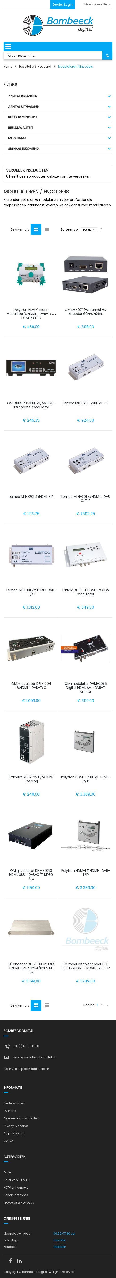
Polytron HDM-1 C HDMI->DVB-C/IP (85, 779)
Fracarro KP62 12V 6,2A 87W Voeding (31, 779)
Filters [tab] (10, 84)
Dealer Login (63, 4)
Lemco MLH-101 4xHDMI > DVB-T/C (31, 592)
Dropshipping (14, 1133)
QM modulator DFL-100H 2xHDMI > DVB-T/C (31, 685)
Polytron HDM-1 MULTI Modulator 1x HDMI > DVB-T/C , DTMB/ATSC (31, 313)
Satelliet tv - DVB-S (17, 1180)
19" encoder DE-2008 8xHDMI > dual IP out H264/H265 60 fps (31, 968)
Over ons (10, 1111)
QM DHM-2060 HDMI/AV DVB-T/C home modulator (31, 405)
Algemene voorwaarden (21, 1118)
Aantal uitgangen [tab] (23, 106)
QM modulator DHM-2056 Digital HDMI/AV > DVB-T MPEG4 (86, 687)
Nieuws (9, 1141)
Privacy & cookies (16, 1126)
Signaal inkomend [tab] (23, 148)
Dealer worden (14, 1103)
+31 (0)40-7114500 (26, 1046)
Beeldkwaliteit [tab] (20, 127)
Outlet (8, 1172)
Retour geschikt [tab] (22, 117)
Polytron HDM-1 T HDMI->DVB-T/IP (85, 872)
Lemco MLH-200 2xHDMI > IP (85, 403)
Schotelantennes (16, 1195)
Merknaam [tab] (17, 138)
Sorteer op (69, 229)
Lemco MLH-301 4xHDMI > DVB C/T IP (85, 498)
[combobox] (53, 55)
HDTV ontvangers (16, 1187)
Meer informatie (95, 4)
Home (8, 66)
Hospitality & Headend (35, 66)
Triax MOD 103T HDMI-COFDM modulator (86, 592)
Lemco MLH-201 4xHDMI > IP (31, 496)
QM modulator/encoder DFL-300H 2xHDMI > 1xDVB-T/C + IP (86, 966)
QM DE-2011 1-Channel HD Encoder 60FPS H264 (85, 311)
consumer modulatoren (91, 205)
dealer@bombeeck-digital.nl (34, 1057)
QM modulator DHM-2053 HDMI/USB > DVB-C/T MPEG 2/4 (31, 874)
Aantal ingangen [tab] (22, 96)
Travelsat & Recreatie (19, 1203)
